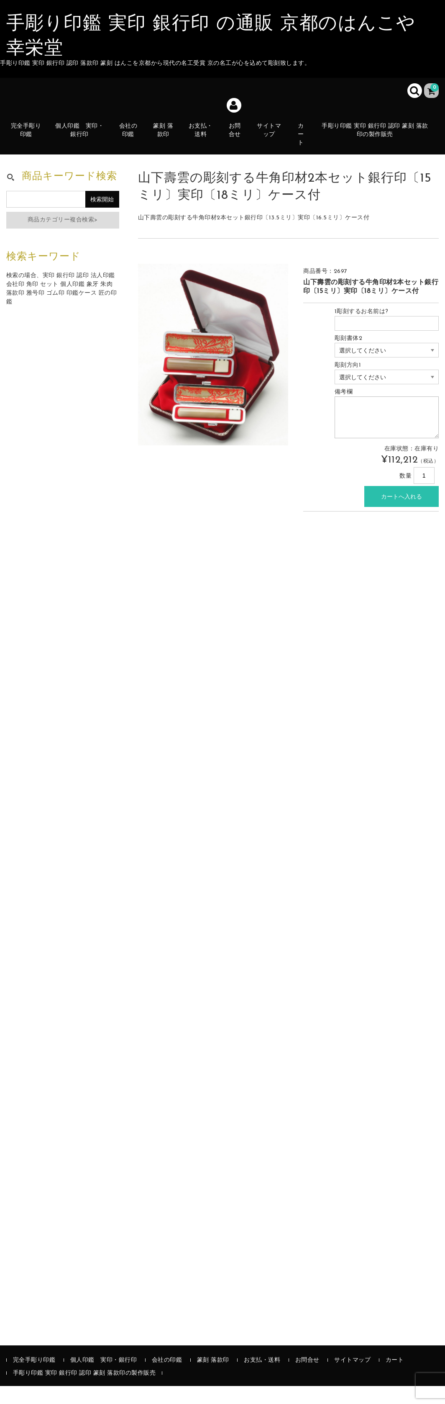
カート (303, 140)
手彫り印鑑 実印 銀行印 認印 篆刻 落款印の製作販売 (377, 136)
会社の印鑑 (130, 140)
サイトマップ (271, 136)
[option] (213, 372)
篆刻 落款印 (165, 140)
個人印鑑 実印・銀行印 (81, 136)
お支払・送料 (202, 140)
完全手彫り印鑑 (28, 140)
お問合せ (237, 145)
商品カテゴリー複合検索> (63, 238)
